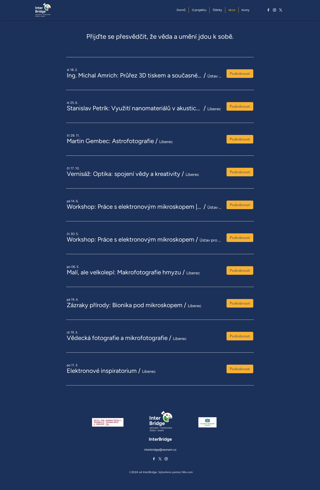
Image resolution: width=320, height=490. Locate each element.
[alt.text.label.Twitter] (281, 10)
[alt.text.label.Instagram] (274, 10)
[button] (134, 75)
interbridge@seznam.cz (160, 449)
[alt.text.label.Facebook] (268, 10)
